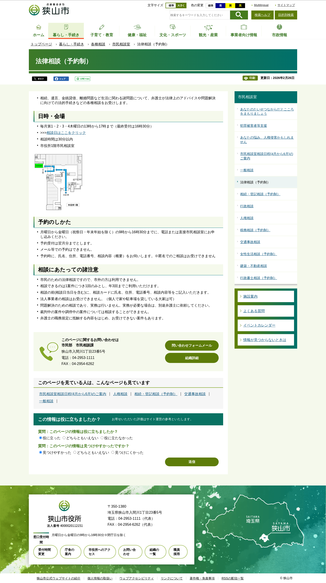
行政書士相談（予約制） (258, 278)
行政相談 (247, 206)
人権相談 (120, 394)
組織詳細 (192, 358)
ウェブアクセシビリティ (136, 578)
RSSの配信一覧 (233, 578)
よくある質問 (254, 311)
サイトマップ (286, 5)
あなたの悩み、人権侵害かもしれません (267, 140)
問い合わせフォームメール (192, 345)
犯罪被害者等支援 (253, 125)
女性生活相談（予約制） (258, 254)
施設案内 (250, 296)
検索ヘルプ (262, 15)
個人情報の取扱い (99, 578)
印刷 (252, 78)
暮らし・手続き (71, 44)
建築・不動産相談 (253, 266)
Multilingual (261, 5)
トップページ (41, 44)
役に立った (52, 438)
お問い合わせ (129, 551)
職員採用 (177, 551)
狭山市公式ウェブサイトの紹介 (58, 578)
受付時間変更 (44, 551)
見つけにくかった (129, 452)
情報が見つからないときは (264, 340)
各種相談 (98, 44)
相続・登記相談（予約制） (155, 394)
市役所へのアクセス (99, 551)
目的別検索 (286, 15)
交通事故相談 (195, 394)
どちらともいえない (82, 438)
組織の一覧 (154, 551)
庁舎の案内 (69, 551)
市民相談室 (121, 44)
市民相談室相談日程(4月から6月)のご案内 (72, 394)
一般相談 (46, 401)
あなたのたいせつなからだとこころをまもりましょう (267, 111)
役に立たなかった (118, 438)
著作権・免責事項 (202, 578)
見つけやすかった (57, 452)
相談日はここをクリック (66, 133)
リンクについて (172, 578)
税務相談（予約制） (255, 230)
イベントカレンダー (259, 325)
